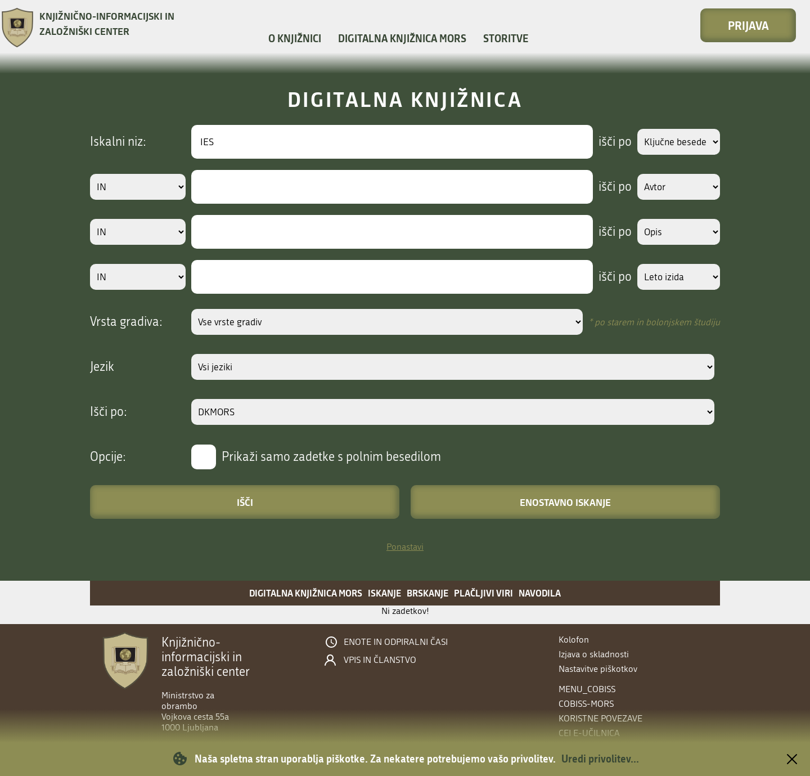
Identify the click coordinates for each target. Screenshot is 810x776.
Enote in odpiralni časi (396, 642)
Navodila (540, 592)
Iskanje (384, 592)
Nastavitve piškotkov (598, 668)
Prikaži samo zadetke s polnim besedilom (331, 457)
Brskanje (427, 592)
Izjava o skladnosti (594, 654)
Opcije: (108, 457)
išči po (604, 141)
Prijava (748, 25)
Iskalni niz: (118, 141)
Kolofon (574, 639)
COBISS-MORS (586, 703)
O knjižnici (294, 38)
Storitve (505, 38)
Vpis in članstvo (380, 660)
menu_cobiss (587, 689)
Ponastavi (405, 546)
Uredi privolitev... (600, 758)
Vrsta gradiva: (126, 322)
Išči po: (108, 412)
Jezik (102, 367)
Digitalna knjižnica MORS (402, 38)
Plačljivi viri (483, 592)
